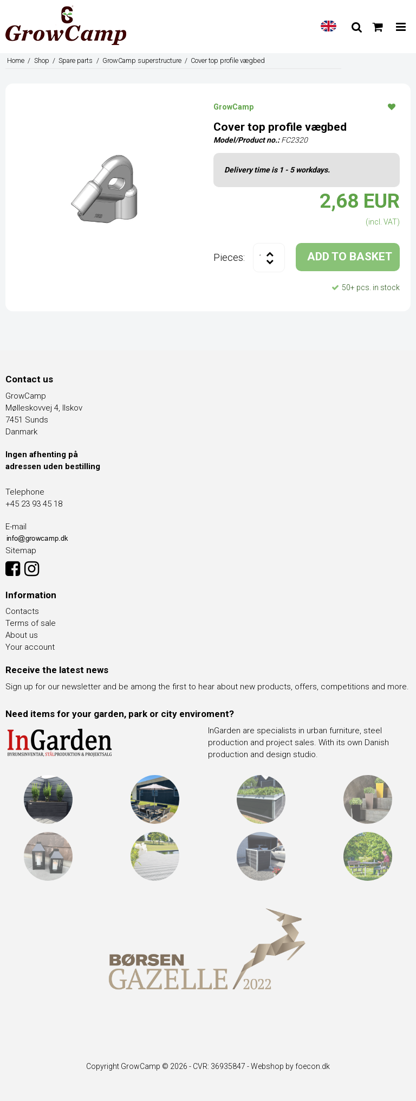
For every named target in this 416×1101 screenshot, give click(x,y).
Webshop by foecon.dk (290, 1066)
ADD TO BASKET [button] (349, 256)
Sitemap (20, 550)
